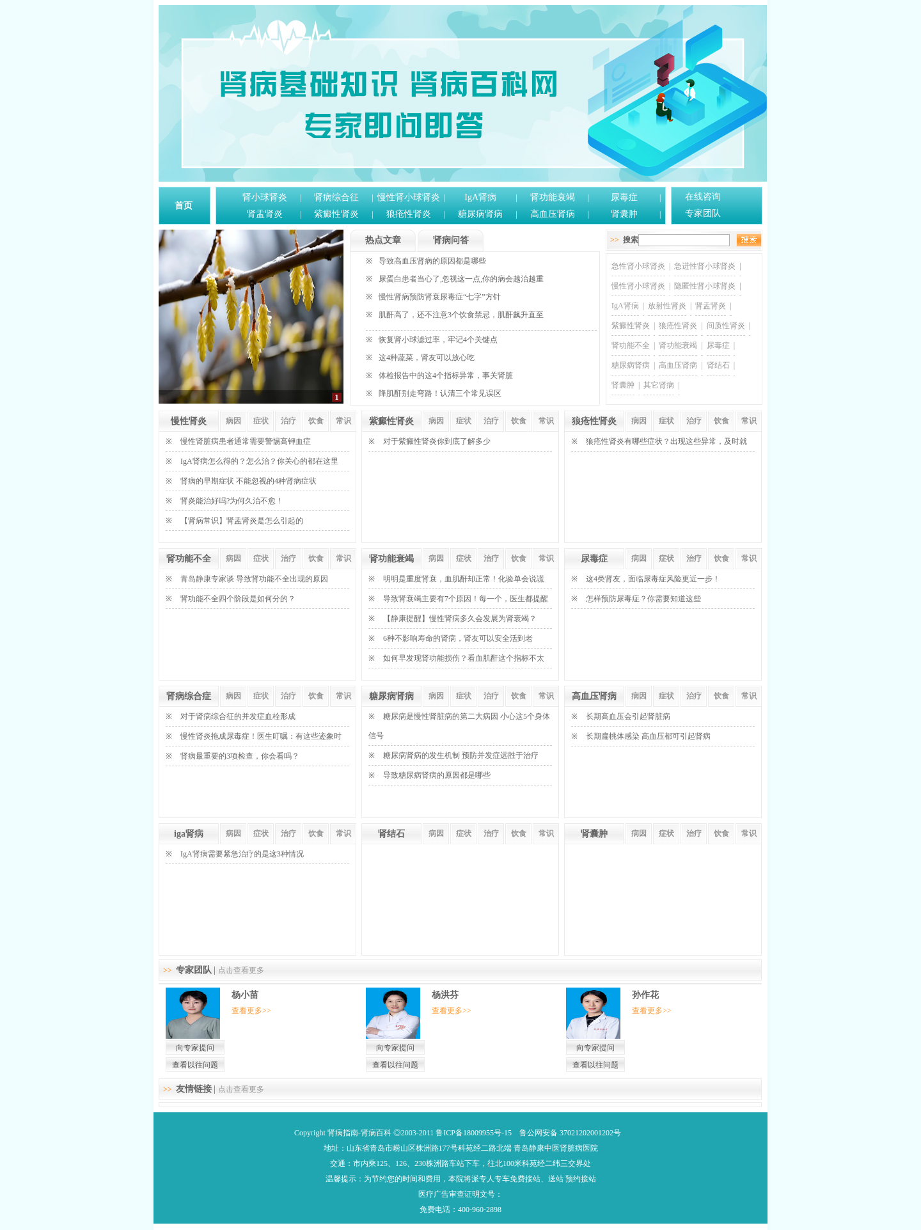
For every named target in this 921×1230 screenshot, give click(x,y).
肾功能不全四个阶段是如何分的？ (237, 598)
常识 (343, 420)
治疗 (288, 420)
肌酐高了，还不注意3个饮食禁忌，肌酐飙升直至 (461, 314)
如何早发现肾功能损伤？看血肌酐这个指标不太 (463, 658)
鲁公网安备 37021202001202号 (570, 1132)
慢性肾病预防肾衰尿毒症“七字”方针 (440, 296)
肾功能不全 (630, 345)
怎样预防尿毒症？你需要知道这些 (643, 598)
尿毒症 (624, 197)
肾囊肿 (624, 214)
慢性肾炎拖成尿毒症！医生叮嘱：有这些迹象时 (261, 736)
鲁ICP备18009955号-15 (474, 1132)
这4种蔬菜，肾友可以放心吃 (427, 357)
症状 (261, 420)
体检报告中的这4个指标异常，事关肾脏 (446, 375)
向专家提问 (195, 1047)
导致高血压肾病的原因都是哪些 (432, 260)
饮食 (316, 420)
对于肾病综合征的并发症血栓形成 (237, 716)
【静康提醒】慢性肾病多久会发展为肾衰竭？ (460, 618)
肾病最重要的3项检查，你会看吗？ (239, 756)
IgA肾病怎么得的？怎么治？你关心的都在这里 (259, 461)
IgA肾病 (480, 197)
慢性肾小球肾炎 (408, 197)
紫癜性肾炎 (336, 214)
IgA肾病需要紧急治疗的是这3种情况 (242, 853)
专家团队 (703, 213)
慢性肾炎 (189, 421)
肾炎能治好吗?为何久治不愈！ (231, 500)
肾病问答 (451, 240)
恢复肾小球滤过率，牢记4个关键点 (438, 339)
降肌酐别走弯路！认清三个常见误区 (440, 393)
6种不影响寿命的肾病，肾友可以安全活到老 (458, 638)
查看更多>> (251, 1010)
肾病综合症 (188, 696)
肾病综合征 (336, 197)
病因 (233, 420)
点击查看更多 (241, 970)
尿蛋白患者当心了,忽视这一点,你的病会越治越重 (461, 278)
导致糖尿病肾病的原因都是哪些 (437, 775)
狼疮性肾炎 (408, 214)
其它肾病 (658, 385)
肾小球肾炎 (264, 197)
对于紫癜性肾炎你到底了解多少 (437, 441)
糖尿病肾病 (480, 214)
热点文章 (383, 240)
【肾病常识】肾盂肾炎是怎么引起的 (241, 520)
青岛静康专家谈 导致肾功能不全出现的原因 (254, 578)
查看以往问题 (195, 1064)
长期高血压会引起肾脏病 (628, 716)
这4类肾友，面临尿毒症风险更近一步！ (653, 578)
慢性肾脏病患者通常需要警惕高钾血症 (245, 441)
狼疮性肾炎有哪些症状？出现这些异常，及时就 (666, 441)
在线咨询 (703, 196)
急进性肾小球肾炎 (705, 266)
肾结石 (718, 365)
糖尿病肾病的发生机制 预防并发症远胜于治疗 (461, 755)
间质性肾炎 (726, 325)
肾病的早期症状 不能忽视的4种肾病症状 (248, 481)
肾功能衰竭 (552, 197)
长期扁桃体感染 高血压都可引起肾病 (648, 736)
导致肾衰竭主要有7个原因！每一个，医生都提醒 (465, 598)
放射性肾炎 (667, 305)
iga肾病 (188, 834)
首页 (184, 205)
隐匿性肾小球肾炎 (705, 285)
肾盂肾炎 (265, 214)
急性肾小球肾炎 (638, 266)
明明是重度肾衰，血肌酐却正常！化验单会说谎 (463, 578)
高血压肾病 (552, 214)
